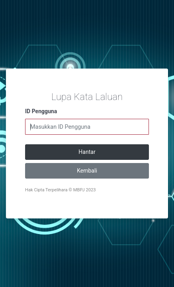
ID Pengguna (41, 111)
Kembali (87, 170)
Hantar (86, 152)
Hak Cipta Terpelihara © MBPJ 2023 (60, 190)
